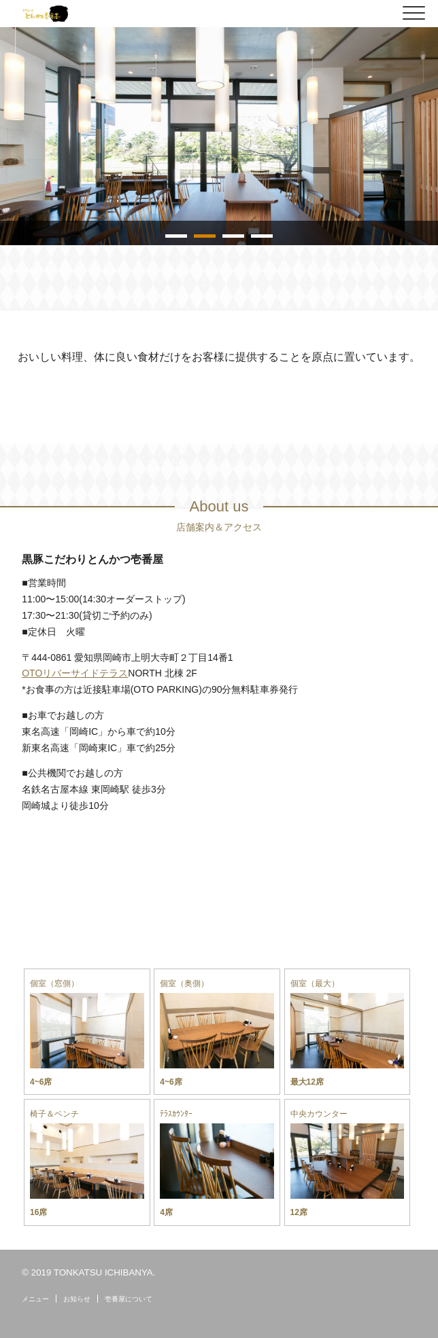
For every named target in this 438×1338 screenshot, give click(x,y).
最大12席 (307, 1082)
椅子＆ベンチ (54, 1114)
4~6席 (41, 1082)
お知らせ (76, 1299)
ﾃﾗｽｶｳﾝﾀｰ (176, 1114)
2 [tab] (205, 236)
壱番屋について (128, 1299)
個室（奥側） (184, 983)
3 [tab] (233, 236)
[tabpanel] (219, 136)
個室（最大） (314, 983)
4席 (166, 1212)
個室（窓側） (54, 983)
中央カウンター (319, 1114)
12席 (298, 1212)
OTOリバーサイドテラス (75, 673)
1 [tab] (176, 236)
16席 (38, 1212)
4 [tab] (262, 236)
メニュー (35, 1299)
